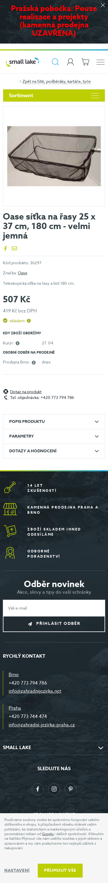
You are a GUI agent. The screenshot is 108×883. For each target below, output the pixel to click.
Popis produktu (27, 422)
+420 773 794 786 (28, 683)
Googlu (48, 833)
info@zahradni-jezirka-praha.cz (42, 724)
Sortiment (54, 95)
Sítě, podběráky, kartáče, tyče (64, 81)
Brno (14, 674)
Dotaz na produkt (25, 391)
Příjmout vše (60, 870)
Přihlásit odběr (58, 624)
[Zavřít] (103, 5)
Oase (22, 272)
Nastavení (17, 870)
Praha (15, 708)
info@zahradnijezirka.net (35, 691)
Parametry (21, 436)
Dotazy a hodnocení (32, 451)
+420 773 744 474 (28, 716)
